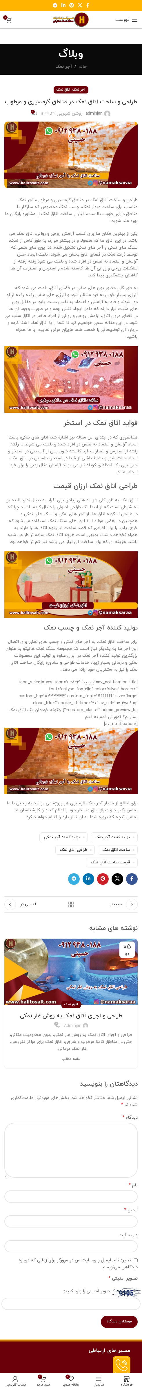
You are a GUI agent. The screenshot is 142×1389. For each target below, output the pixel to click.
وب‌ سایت (128, 1235)
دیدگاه (130, 1117)
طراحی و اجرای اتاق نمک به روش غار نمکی (71, 1016)
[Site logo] (71, 19)
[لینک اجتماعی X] (80, 5)
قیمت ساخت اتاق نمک (110, 862)
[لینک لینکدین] (63, 5)
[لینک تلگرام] (55, 5)
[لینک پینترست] (71, 5)
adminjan (94, 114)
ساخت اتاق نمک (116, 850)
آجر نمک (63, 67)
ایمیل (131, 1210)
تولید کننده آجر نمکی (62, 837)
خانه (83, 67)
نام (133, 1185)
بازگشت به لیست (71, 904)
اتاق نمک (63, 89)
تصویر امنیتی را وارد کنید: (88, 1291)
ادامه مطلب (71, 1059)
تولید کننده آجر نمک (112, 837)
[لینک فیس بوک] (87, 5)
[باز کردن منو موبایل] (126, 19)
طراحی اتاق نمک (73, 850)
